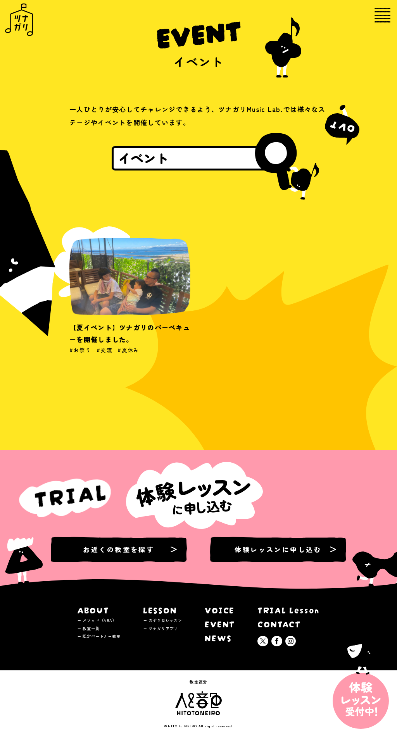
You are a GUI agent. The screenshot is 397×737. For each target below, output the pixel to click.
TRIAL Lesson (288, 609)
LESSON (160, 609)
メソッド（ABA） (99, 620)
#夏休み (128, 356)
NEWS (218, 637)
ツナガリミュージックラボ (19, 19)
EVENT (220, 623)
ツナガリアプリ (163, 628)
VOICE (220, 609)
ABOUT (93, 609)
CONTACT (278, 623)
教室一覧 (91, 628)
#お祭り (80, 356)
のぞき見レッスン (165, 620)
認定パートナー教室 (101, 636)
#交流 (104, 356)
